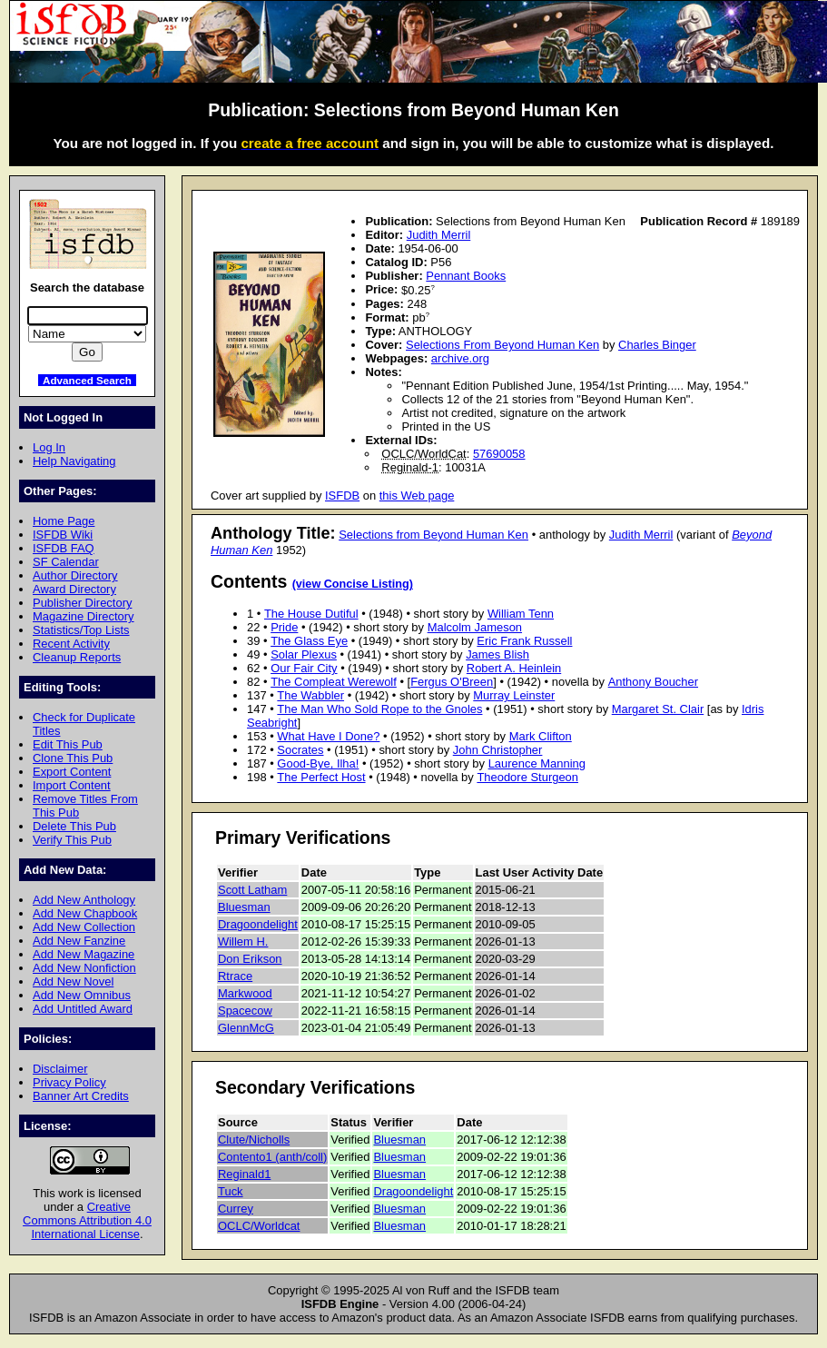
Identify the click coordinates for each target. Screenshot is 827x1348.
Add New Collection (84, 927)
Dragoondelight (258, 924)
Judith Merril (439, 235)
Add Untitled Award (83, 1009)
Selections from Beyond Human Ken (433, 534)
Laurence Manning (537, 763)
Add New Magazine (83, 954)
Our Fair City (304, 668)
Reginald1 (244, 1174)
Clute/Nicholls (254, 1139)
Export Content (72, 771)
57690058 (499, 454)
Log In (49, 447)
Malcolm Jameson (475, 627)
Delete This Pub (74, 826)
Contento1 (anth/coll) (272, 1157)
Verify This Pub (72, 840)
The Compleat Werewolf (334, 682)
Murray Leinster (514, 695)
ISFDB (342, 495)
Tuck (230, 1191)
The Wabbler (310, 695)
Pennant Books (466, 275)
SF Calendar (66, 562)
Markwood (245, 993)
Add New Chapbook (85, 913)
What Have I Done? (328, 736)
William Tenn (520, 613)
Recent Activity (71, 643)
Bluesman (244, 907)
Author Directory (75, 575)
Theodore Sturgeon (527, 777)
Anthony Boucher (653, 682)
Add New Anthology (84, 900)
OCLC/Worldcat (259, 1226)
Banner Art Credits (81, 1096)
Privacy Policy (69, 1082)
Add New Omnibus (82, 995)
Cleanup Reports (77, 657)
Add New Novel (73, 981)
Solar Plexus (304, 654)
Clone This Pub (73, 758)
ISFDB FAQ (63, 548)
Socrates (300, 750)
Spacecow (245, 1010)
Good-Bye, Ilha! (318, 763)
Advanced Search (87, 380)
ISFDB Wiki (63, 534)
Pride (284, 627)
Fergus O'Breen (451, 682)
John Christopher (498, 750)
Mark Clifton (540, 736)
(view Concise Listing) (352, 584)
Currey (235, 1208)
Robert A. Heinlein (514, 668)
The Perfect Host (321, 777)
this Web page (417, 495)
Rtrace (235, 976)
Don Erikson (250, 959)
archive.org (460, 358)
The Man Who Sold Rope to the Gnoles (379, 709)
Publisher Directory (82, 603)
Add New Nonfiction (84, 968)
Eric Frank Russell (524, 641)
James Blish (497, 654)
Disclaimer (60, 1068)
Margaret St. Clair (658, 709)
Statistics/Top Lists (81, 630)
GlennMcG (246, 1028)
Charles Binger (657, 345)
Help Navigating (74, 461)
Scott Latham (252, 890)
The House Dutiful (311, 613)
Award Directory (74, 589)
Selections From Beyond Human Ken (502, 345)
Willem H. (243, 941)
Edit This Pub (68, 744)
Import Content (72, 785)
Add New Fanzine (79, 940)
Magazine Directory (83, 616)
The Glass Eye (309, 641)
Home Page (63, 521)
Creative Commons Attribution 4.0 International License (87, 1220)
